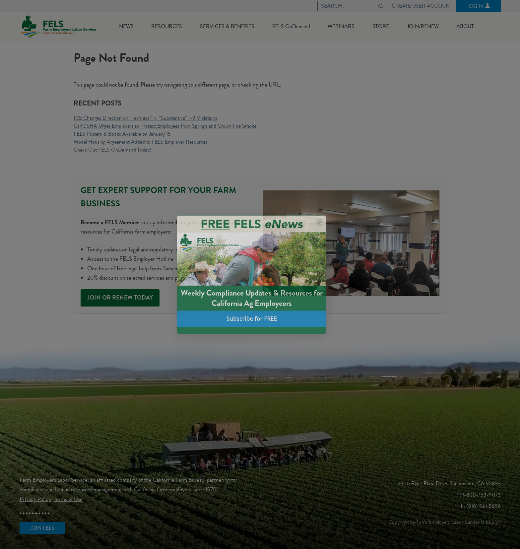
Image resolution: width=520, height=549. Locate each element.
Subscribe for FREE (252, 319)
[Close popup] (320, 222)
